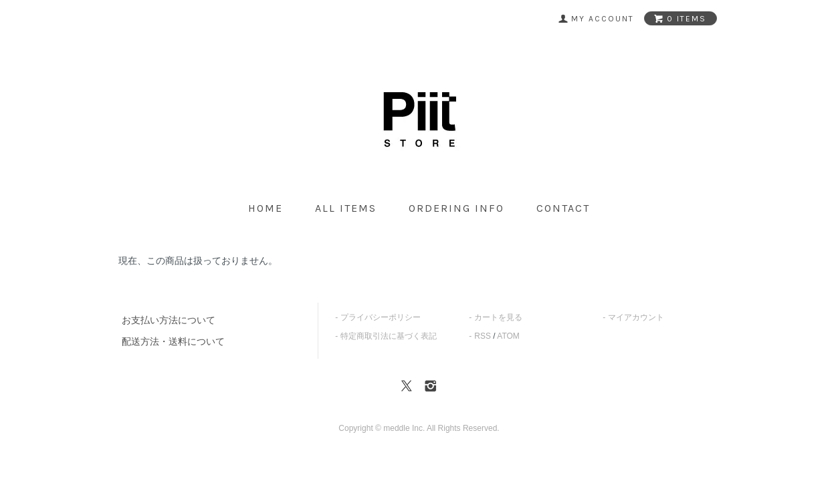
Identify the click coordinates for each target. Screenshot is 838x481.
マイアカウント (636, 317)
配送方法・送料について (173, 341)
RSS (482, 336)
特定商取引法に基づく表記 (388, 336)
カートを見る (498, 317)
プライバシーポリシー (380, 317)
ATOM (508, 336)
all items (346, 208)
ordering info (456, 208)
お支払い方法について (168, 320)
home (265, 208)
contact (563, 208)
